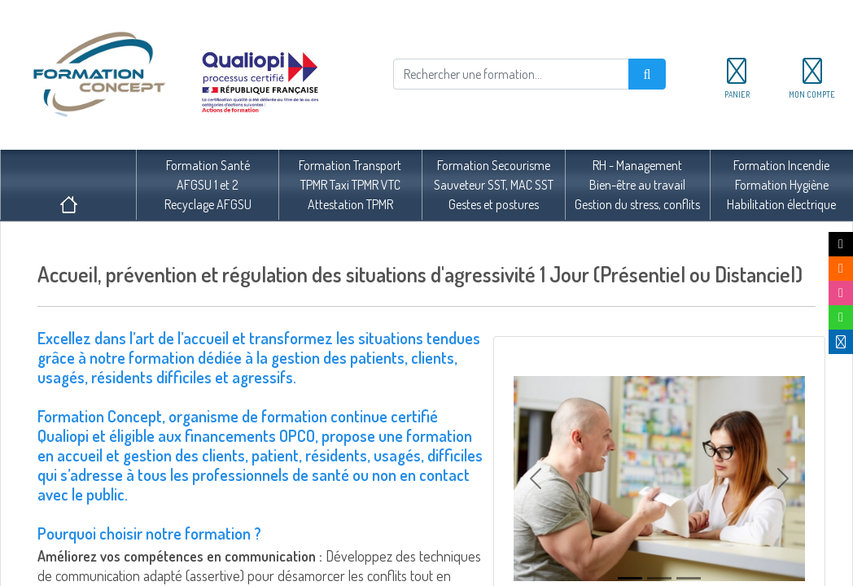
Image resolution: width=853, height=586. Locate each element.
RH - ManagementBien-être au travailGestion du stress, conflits (637, 184)
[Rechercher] (511, 74)
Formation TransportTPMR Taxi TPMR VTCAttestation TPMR (350, 184)
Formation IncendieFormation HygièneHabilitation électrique (781, 184)
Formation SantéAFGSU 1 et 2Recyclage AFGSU (208, 184)
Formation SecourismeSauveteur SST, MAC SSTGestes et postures (493, 184)
